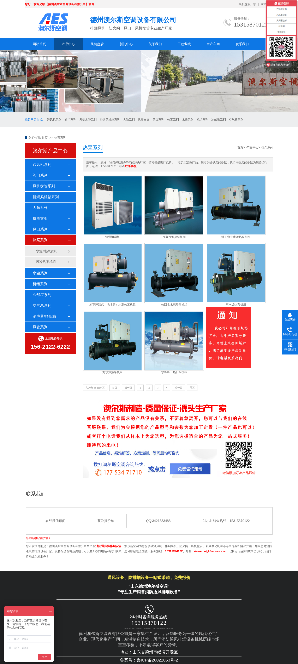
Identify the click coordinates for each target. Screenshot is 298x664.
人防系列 (129, 119)
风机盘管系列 (88, 119)
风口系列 (158, 119)
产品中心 (68, 44)
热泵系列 (173, 119)
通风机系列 (54, 119)
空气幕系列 (236, 119)
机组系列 (202, 119)
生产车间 (213, 44)
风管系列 (40, 327)
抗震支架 (143, 119)
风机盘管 (97, 44)
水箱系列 (187, 119)
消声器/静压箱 (44, 316)
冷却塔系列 (218, 119)
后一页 (178, 387)
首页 (45, 137)
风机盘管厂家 (247, 4)
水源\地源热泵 (46, 251)
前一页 (128, 387)
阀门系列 (70, 119)
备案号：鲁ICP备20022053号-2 (149, 660)
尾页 (192, 387)
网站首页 (39, 44)
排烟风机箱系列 (110, 119)
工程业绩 (184, 44)
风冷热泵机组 (46, 261)
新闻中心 (126, 44)
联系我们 (242, 44)
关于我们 (155, 44)
